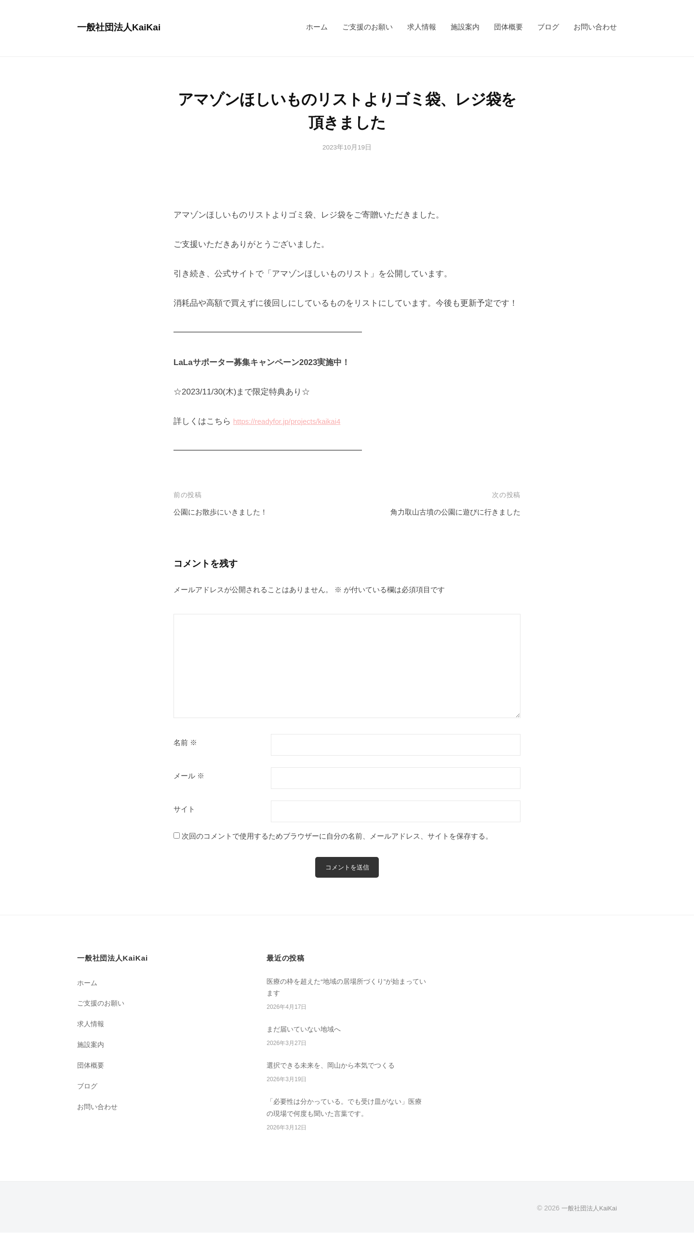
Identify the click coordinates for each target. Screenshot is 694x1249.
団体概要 (508, 27)
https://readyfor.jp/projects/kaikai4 (294, 421)
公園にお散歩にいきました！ (227, 511)
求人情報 (421, 27)
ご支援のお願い (367, 27)
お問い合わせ (595, 27)
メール (189, 776)
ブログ (548, 27)
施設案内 (465, 27)
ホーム (317, 27)
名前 (185, 743)
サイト (184, 809)
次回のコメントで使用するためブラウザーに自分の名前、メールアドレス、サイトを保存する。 (337, 836)
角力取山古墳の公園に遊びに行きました (446, 511)
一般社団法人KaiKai (125, 27)
